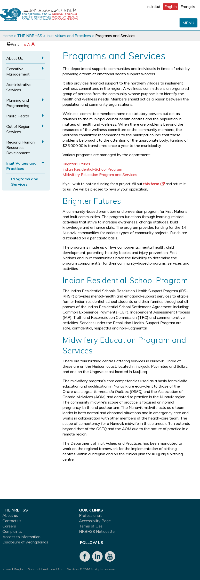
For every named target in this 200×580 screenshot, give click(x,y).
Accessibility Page (95, 520)
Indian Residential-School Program (92, 169)
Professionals (91, 515)
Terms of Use (91, 526)
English (170, 6)
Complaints (12, 531)
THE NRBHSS (29, 35)
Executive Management (18, 71)
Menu (188, 22)
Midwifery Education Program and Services (100, 174)
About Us (14, 58)
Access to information (21, 536)
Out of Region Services (18, 129)
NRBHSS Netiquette (97, 531)
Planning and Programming (17, 103)
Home (7, 35)
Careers (9, 526)
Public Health (17, 116)
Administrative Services (19, 87)
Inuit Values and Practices (69, 35)
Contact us (11, 520)
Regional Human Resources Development (20, 147)
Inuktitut (153, 6)
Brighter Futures (76, 163)
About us (10, 515)
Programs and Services (24, 181)
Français (188, 6)
